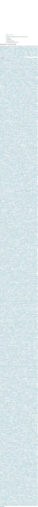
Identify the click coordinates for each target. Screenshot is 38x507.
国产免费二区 (4, 178)
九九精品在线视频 (26, 455)
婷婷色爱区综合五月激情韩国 (16, 220)
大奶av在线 (25, 200)
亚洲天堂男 (28, 483)
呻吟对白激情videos (6, 499)
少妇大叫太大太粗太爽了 (19, 455)
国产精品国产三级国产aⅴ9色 (7, 318)
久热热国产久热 (23, 265)
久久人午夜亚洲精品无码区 (14, 431)
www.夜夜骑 (36, 74)
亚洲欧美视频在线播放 (33, 263)
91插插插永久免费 (4, 254)
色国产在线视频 (34, 477)
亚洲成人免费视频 (3, 72)
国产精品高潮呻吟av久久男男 (8, 351)
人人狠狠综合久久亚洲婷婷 (11, 217)
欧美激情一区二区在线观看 (12, 496)
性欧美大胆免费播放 (13, 425)
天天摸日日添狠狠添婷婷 (23, 124)
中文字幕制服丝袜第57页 (33, 222)
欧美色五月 (12, 414)
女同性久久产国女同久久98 (5, 454)
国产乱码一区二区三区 (21, 231)
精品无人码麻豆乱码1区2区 (9, 298)
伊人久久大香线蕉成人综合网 (29, 127)
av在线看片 (19, 93)
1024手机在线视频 (3, 83)
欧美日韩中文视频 (11, 127)
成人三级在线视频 (22, 74)
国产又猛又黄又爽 (12, 281)
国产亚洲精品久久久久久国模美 (31, 255)
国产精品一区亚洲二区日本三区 (12, 306)
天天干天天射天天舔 (9, 189)
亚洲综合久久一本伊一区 (9, 241)
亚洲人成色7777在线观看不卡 (18, 62)
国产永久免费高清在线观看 (5, 347)
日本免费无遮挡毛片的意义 (24, 91)
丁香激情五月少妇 (9, 144)
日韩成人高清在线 (20, 273)
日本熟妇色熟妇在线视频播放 (30, 242)
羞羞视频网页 (16, 430)
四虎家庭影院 (12, 229)
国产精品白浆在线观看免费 (27, 442)
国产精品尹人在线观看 (30, 135)
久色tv (22, 293)
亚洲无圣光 (25, 434)
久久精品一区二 (32, 344)
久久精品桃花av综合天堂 (15, 315)
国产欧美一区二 (28, 354)
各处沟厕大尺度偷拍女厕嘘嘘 (23, 285)
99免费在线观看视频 (22, 126)
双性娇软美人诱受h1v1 (34, 286)
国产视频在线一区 (22, 228)
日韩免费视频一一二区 (23, 175)
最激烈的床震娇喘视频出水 (9, 272)
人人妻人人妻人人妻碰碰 (13, 467)
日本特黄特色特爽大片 (30, 328)
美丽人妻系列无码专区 (3, 165)
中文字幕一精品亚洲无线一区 (21, 296)
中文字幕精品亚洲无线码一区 (31, 399)
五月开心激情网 (35, 329)
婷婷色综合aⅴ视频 (23, 148)
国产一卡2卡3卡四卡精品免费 (18, 345)
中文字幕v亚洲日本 (31, 186)
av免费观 (28, 368)
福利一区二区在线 (27, 478)
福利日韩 (7, 197)
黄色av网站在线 (2, 354)
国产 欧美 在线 (5, 312)
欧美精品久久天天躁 (33, 381)
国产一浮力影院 (30, 360)
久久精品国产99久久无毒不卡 (14, 148)
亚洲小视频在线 (24, 159)
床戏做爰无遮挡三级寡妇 (11, 356)
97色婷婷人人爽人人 (28, 468)
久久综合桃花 (15, 155)
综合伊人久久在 (14, 255)
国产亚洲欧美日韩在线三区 (6, 407)
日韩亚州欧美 (32, 244)
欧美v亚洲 (20, 408)
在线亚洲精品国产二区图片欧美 (20, 102)
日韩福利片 (28, 106)
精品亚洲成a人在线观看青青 (33, 71)
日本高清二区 (23, 96)
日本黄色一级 (24, 137)
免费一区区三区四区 (20, 280)
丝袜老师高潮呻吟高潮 (8, 195)
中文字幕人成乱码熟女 (29, 297)
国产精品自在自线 (25, 421)
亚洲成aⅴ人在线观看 (23, 260)
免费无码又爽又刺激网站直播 (19, 79)
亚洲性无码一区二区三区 (15, 239)
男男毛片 (27, 291)
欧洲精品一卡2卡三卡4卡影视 (19, 391)
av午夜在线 (18, 168)
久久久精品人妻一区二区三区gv (15, 83)
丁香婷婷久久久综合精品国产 (10, 326)
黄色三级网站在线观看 (10, 484)
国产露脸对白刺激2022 (20, 70)
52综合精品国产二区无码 (9, 117)
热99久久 (1, 478)
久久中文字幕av (34, 307)
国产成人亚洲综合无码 (28, 121)
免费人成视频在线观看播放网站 (28, 464)
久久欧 (23, 339)
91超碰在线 (2, 445)
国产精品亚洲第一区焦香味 (14, 208)
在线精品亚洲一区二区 (18, 472)
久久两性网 (31, 349)
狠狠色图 (24, 291)
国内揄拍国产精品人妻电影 (27, 274)
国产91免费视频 (35, 436)
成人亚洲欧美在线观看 (24, 419)
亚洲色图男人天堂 (34, 293)
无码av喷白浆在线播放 (22, 411)
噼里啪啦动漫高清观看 (30, 68)
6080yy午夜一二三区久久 (34, 358)
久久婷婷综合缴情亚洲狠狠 (13, 153)
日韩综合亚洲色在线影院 (11, 379)
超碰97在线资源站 (11, 91)
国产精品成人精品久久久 (23, 90)
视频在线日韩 (9, 482)
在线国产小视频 (18, 372)
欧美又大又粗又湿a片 (12, 286)
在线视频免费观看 (16, 117)
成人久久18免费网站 (8, 461)
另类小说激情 (6, 429)
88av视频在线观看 (26, 302)
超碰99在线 (30, 393)
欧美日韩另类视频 (16, 276)
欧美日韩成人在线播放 (19, 349)
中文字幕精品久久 (27, 212)
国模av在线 (35, 424)
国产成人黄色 (14, 387)
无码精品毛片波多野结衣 (25, 420)
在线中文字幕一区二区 (17, 388)
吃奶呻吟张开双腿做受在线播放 (14, 382)
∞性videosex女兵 (33, 335)
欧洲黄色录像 (8, 393)
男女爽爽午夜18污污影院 (31, 351)
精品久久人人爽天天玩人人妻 (27, 307)
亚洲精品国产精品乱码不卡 (24, 138)
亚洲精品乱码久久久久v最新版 (16, 75)
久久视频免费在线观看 (26, 241)
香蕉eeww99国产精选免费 (15, 104)
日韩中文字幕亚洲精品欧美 (7, 485)
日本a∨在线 (26, 495)
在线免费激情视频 (33, 265)
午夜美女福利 (10, 498)
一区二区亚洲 (25, 245)
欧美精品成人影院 (25, 486)
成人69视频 (9, 504)
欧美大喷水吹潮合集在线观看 (4, 308)
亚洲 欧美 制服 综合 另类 (9, 339)
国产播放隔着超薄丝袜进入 (26, 441)
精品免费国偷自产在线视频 (4, 259)
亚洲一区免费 (27, 228)
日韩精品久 (32, 292)
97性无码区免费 (22, 160)
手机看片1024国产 (33, 93)
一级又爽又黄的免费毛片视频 (11, 494)
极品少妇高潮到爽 (18, 390)
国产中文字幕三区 (13, 293)
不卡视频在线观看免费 (34, 106)
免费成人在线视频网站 (17, 146)
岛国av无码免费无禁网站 (16, 265)
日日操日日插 (28, 266)
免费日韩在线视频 (4, 496)
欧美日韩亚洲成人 (15, 478)
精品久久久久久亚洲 (19, 218)
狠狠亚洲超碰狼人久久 (25, 383)
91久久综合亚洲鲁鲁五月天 (19, 261)
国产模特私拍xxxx (35, 281)
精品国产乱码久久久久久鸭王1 (14, 74)
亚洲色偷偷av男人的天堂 (20, 217)
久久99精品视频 (17, 356)
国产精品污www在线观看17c (10, 102)
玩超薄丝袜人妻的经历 (15, 389)
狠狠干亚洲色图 (27, 467)
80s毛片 (10, 111)
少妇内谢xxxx (29, 73)
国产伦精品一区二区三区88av (33, 497)
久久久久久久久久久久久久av (18, 135)
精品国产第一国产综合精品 (4, 61)
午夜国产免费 (29, 443)
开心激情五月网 (11, 146)
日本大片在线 (30, 319)
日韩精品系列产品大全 (28, 117)
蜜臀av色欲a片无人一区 (27, 293)
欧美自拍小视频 (31, 455)
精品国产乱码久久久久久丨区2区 (16, 213)
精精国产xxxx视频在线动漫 (6, 206)
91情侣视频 (4, 96)
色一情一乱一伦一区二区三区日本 (28, 221)
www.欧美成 (35, 295)
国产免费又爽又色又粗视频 (16, 128)
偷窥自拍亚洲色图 (3, 487)
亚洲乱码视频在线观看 (21, 327)
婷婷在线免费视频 (14, 366)
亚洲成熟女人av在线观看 (26, 313)
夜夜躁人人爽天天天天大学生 (10, 439)
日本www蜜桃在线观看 (34, 444)
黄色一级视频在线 (21, 164)
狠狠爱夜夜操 (34, 159)
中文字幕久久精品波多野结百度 (23, 377)
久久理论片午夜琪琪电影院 (24, 89)
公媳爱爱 (27, 276)
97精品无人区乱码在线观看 (27, 367)
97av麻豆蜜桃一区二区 (16, 319)
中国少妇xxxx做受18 (22, 432)
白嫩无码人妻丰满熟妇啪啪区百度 (9, 468)
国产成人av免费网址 (6, 403)
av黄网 (11, 454)
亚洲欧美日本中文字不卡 (21, 147)
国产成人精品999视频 (21, 167)
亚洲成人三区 (9, 335)
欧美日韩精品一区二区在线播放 (31, 482)
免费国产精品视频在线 (22, 376)
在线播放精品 (7, 313)
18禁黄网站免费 (7, 282)
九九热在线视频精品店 (4, 473)
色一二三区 (14, 361)
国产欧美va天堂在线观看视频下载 (5, 287)
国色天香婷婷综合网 (18, 473)
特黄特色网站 (30, 250)
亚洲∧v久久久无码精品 (11, 312)
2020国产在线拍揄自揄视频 (5, 452)
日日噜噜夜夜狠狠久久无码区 (31, 134)
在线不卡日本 (12, 59)
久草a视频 (33, 165)
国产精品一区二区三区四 (27, 111)
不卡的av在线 (20, 221)
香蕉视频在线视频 (6, 68)
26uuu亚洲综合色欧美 (21, 154)
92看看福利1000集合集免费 (13, 231)
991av (1, 296)
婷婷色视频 (30, 62)
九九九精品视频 (2, 339)
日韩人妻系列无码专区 (11, 381)
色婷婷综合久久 (2, 176)
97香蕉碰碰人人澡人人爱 (28, 251)
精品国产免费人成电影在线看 (27, 446)
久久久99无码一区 (27, 164)
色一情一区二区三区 (31, 471)
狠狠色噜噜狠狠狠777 (14, 164)
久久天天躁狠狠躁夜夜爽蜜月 (21, 115)
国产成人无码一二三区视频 (22, 351)
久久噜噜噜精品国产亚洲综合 (32, 94)
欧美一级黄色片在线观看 (11, 218)
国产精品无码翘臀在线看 (6, 143)
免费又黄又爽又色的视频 (7, 365)
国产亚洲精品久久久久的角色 (4, 294)
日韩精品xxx (11, 404)
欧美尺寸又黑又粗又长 (33, 439)
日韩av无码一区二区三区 (13, 464)
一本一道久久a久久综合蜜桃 (9, 62)
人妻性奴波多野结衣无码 (13, 475)
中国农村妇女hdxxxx (22, 498)
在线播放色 (26, 180)
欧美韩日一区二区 (18, 379)
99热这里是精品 (18, 451)
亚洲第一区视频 (10, 264)
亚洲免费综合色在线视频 (29, 231)
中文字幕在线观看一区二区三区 (9, 122)
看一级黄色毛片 (7, 368)
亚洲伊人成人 (3, 344)
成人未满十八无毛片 (12, 307)
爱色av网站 (24, 483)
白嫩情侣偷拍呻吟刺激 (6, 323)
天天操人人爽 (20, 274)
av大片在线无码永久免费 (8, 350)
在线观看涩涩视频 (12, 349)
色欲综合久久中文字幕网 (9, 166)
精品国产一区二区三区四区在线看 (29, 488)
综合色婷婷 (27, 453)
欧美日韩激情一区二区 (12, 245)
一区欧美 (33, 190)
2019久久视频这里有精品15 (33, 208)
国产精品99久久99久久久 (16, 422)
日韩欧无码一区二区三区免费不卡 (24, 315)
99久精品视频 (17, 229)
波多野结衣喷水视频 (28, 79)
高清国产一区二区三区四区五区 (20, 369)
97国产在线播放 (23, 106)
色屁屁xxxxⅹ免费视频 (30, 114)
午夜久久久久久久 (35, 144)
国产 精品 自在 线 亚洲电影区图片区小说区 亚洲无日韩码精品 (20, 412)
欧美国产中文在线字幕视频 (5, 229)
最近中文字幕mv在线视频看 (30, 429)
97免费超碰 (5, 218)
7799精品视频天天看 (10, 254)
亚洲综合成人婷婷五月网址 (13, 488)
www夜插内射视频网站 (31, 189)
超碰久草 (23, 451)
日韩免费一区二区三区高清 (11, 297)
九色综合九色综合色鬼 (26, 305)
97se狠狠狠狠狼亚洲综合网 (24, 222)
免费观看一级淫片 (33, 313)
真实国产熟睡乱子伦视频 (5, 349)
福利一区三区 (7, 360)
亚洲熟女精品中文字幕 (3, 79)
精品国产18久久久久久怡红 (22, 424)
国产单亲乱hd (29, 175)
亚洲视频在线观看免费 (29, 126)
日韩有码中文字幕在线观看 (13, 133)
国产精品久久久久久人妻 (30, 318)
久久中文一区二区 (13, 282)
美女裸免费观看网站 (18, 181)
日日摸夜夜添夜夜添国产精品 (25, 356)
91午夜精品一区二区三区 (26, 244)
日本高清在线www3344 (6, 441)
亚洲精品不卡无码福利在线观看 (14, 185)
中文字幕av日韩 (17, 59)
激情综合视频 (20, 64)
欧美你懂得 (18, 132)
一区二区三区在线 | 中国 (6, 315)
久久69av (13, 262)
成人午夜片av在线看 (11, 274)
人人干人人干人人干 (20, 495)
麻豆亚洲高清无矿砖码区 (33, 391)
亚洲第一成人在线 (11, 473)
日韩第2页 (22, 180)
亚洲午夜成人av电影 (23, 482)
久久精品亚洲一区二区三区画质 (17, 477)
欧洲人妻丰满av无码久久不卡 (10, 436)
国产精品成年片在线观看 (6, 317)
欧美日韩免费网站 (26, 349)
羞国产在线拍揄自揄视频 (29, 85)
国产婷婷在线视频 (29, 294)
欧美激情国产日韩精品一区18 (31, 179)
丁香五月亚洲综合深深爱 (5, 85)
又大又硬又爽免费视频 (14, 72)
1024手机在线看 (16, 250)
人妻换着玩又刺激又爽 (20, 227)
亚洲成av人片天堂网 (25, 208)
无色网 (34, 326)
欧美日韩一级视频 (21, 478)
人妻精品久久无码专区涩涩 (26, 444)
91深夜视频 (20, 441)
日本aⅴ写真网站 (13, 58)
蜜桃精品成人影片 (24, 325)
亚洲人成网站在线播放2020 (9, 442)
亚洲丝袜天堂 (16, 398)
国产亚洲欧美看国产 (33, 102)
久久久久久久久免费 (13, 147)
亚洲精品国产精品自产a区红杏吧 (19, 127)
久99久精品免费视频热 (32, 238)
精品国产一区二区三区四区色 (14, 408)
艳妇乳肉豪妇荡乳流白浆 (13, 85)
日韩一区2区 (3, 389)
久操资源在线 (7, 466)
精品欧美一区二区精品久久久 (21, 113)
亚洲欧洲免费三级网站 (27, 262)
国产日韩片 (7, 488)
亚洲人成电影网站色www (5, 464)
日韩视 (25, 365)
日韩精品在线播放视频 (19, 84)
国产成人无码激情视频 (22, 462)
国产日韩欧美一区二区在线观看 (15, 419)
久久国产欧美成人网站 (13, 167)
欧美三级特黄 (27, 80)
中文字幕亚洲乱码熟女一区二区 (5, 414)
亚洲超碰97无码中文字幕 (15, 143)
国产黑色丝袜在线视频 (11, 181)
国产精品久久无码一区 (30, 115)
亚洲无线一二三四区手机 (23, 104)
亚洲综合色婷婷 (15, 154)
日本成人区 (2, 195)
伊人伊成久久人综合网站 (13, 113)
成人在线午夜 (30, 329)
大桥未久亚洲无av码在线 (11, 503)
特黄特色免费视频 (21, 488)
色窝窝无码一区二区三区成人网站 (20, 334)
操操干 (17, 292)
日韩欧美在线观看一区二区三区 (30, 95)
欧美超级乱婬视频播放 (19, 271)
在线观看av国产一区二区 (15, 329)
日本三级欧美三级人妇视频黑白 (27, 218)
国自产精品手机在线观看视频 (5, 412)
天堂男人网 (23, 198)
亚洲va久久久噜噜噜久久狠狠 (16, 287)
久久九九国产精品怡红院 (29, 74)
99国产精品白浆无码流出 (22, 210)
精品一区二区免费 (23, 188)
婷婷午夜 (34, 296)
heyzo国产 (6, 302)
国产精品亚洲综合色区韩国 (7, 228)
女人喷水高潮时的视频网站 (9, 388)
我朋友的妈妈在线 (31, 149)
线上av (6, 207)
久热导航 (10, 266)
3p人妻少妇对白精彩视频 (26, 439)
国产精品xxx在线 (15, 410)
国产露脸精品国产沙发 (12, 328)
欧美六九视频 (28, 462)
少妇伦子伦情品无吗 (23, 229)
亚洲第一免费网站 (15, 348)
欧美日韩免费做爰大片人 (25, 82)
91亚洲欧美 (27, 102)
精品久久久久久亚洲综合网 (18, 254)
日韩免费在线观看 (31, 430)
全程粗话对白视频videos (33, 275)
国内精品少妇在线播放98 (20, 465)
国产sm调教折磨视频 (5, 404)
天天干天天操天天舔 (20, 365)
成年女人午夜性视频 (15, 170)
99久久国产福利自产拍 (30, 155)
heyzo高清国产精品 (33, 170)
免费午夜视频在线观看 (15, 238)
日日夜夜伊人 (29, 398)
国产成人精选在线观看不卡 (21, 456)
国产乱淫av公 (27, 206)
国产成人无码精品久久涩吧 (31, 90)
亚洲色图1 (11, 251)
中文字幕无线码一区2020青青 (10, 463)
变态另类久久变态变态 (6, 167)
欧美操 (10, 164)
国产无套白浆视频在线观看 (9, 434)
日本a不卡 (25, 280)
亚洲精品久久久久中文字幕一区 (16, 383)
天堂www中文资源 (26, 100)
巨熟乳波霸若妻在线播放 (15, 368)
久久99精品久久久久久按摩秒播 (20, 463)
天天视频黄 (23, 176)
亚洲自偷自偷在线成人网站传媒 (27, 284)
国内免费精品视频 (35, 175)
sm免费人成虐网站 (19, 281)
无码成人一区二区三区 (30, 450)
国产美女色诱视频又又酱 (22, 504)
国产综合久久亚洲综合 (20, 187)
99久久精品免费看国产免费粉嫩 (27, 425)
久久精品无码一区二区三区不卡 (33, 60)
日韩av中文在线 (29, 434)
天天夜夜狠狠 (17, 497)
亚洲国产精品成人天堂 (29, 404)
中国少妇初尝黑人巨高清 (21, 202)
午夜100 (6, 280)
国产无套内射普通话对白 (7, 262)
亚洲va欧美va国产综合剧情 (9, 169)
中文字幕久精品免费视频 (28, 133)
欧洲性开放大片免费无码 (25, 400)
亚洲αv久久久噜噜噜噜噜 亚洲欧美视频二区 (12, 432)
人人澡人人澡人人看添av (32, 273)
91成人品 (1, 69)
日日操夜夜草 (34, 62)
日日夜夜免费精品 (17, 201)
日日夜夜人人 (8, 58)
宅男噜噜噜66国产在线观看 (23, 471)
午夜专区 (23, 388)
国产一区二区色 (29, 477)
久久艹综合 (20, 486)
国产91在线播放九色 (30, 424)
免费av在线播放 (3, 285)
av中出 (28, 263)
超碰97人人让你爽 (33, 315)
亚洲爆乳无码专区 (29, 144)
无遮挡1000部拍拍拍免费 (32, 401)
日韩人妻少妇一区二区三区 (33, 91)
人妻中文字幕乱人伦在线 (29, 160)
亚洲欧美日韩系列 (7, 145)
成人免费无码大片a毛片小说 (23, 60)
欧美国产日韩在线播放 (9, 284)
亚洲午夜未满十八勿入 (24, 165)
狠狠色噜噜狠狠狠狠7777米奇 (6, 391)
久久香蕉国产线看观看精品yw (19, 468)
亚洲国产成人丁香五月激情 (28, 217)
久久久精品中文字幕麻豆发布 (22, 61)
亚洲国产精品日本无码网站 (30, 503)
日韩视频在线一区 (18, 105)
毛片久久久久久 (34, 251)
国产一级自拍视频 (12, 403)
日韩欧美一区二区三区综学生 (24, 476)
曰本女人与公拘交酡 (25, 275)
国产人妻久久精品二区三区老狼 (31, 63)
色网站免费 (29, 223)
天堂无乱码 (28, 265)
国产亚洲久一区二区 (20, 133)
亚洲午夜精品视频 (28, 101)
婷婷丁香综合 (19, 338)
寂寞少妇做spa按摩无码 (19, 177)
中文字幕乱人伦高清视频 (20, 387)
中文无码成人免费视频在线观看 (21, 179)
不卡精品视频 (7, 489)
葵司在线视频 (24, 295)
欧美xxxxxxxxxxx (11, 440)
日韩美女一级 (26, 62)
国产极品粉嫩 (3, 81)
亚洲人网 (14, 199)
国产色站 (36, 471)
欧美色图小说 (12, 455)
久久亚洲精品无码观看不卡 (15, 505)
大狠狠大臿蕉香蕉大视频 (6, 134)
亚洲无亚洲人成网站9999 (9, 200)
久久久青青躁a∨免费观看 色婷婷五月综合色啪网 (16, 103)
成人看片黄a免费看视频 (17, 399)
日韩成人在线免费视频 (24, 346)
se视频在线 (36, 338)
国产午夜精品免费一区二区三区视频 (21, 263)
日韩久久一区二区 (33, 379)
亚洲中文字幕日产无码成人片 (32, 492)
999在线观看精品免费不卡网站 (23, 466)
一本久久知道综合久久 (16, 401)
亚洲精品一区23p (14, 365)
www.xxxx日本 (16, 122)
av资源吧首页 (21, 397)
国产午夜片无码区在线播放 (9, 397)
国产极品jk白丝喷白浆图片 (22, 233)
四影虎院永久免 (24, 338)
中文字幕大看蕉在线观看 (34, 283)
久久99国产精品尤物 (10, 296)
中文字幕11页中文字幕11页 (28, 409)
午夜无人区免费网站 (5, 477)
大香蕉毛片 (14, 260)
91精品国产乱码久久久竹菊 (32, 378)
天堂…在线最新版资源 (29, 452)
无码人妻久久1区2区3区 (30, 252)
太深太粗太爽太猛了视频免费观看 (25, 433)
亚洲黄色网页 (24, 63)
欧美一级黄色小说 (12, 493)
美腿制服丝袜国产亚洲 (9, 212)
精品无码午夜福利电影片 (25, 344)
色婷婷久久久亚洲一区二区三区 (10, 157)
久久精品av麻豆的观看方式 (25, 213)
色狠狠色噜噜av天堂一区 (5, 292)
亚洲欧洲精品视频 (31, 359)
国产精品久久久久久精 (19, 305)
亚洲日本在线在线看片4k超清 (30, 287)
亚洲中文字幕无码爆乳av (32, 419)
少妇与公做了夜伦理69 (29, 372)
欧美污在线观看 (19, 306)
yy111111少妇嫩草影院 (14, 325)
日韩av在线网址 (5, 90)
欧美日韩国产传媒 (22, 276)
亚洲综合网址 (7, 174)
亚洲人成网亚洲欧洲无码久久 (7, 422)
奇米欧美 (14, 263)
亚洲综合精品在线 (14, 70)
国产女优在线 (9, 175)
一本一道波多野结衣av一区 (21, 255)
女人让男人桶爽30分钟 (8, 348)
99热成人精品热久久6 (21, 461)
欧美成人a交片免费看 (18, 275)
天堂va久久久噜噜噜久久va (21, 371)
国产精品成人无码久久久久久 (25, 168)
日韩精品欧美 (32, 412)
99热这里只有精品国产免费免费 (20, 80)
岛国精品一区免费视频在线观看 (19, 166)
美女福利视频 (4, 484)
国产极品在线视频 (14, 317)
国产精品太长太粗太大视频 (13, 197)
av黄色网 (3, 117)
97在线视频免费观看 (25, 169)
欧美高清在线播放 (7, 370)
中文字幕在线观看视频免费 (26, 473)
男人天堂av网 (15, 413)
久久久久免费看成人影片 (9, 154)
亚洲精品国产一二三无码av (30, 209)
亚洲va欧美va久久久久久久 (25, 136)
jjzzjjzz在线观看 (18, 361)
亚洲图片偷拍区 (22, 117)
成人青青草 (21, 111)
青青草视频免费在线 (6, 377)
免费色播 (33, 314)
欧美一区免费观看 (3, 144)
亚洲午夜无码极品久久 (8, 128)
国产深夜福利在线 (3, 149)
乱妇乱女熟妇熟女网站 (12, 456)
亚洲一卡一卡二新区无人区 (29, 157)
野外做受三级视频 (8, 462)
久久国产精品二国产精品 (22, 398)
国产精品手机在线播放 (33, 58)
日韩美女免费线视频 (15, 195)
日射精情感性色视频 (16, 423)
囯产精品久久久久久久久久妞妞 (27, 281)
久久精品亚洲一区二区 (25, 485)
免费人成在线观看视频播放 (4, 359)
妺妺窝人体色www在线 (22, 68)
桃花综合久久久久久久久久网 (23, 359)
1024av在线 (25, 135)
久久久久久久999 (32, 84)
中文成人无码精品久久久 (6, 465)
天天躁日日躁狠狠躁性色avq (20, 314)
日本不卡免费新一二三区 (29, 369)
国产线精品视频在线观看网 (28, 207)
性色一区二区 (24, 318)
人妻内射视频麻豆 (15, 461)
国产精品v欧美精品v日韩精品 (19, 112)
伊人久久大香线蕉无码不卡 (4, 371)
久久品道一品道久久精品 (22, 294)
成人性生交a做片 (24, 399)
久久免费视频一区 (6, 69)
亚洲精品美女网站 (33, 376)
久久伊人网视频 (32, 457)
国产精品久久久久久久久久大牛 (7, 376)
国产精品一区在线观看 (11, 305)
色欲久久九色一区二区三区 (33, 485)
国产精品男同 (27, 451)
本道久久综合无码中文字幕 (26, 316)
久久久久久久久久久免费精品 (13, 190)
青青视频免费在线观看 (14, 443)
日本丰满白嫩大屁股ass (28, 282)
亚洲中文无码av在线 (13, 188)
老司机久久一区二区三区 (33, 423)
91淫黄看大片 (4, 296)
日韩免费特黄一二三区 (6, 357)
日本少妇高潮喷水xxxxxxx (31, 200)
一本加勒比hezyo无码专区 (12, 291)
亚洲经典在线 (21, 392)
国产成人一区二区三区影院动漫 (9, 400)
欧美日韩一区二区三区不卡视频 (5, 209)
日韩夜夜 (29, 466)
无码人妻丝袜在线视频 (11, 79)
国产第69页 (5, 73)
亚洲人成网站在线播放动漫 (13, 424)
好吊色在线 (8, 83)
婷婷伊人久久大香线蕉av (26, 220)
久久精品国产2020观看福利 (14, 134)
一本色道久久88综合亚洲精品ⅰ (4, 59)
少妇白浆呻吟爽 (14, 73)
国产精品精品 (9, 89)
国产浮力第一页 (25, 254)
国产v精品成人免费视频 (5, 283)
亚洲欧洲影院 (18, 234)
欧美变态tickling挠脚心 (16, 264)
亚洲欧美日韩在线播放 (6, 380)
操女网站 (35, 143)
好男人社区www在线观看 (18, 169)
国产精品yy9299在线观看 (23, 69)
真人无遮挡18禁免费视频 (32, 104)
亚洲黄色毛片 (35, 156)
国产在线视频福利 (20, 429)
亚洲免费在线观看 (12, 390)
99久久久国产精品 (5, 113)
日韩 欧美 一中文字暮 (22, 144)
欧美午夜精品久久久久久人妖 (12, 94)
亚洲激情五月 (2, 282)
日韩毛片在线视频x (28, 147)
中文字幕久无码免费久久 (6, 474)
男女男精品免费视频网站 (15, 175)
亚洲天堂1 (12, 474)
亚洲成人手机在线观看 (31, 336)
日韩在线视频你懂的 (16, 111)
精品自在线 (25, 223)
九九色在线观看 (32, 407)
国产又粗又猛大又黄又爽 (12, 132)
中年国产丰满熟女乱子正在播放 (21, 158)
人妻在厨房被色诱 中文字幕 (33, 302)
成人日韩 (23, 390)
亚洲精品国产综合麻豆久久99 (23, 143)
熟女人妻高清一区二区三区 (29, 390)
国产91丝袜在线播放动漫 (7, 411)
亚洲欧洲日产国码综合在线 (13, 61)
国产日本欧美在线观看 (26, 177)
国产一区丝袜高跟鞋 (13, 292)
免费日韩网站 (25, 273)
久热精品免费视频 (13, 465)
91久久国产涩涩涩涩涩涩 (9, 273)
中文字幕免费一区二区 (22, 134)
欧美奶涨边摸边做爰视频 (34, 368)
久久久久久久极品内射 (16, 454)
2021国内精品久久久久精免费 (20, 95)
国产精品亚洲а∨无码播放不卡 (20, 157)
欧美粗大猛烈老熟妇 (30, 338)
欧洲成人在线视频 (5, 168)
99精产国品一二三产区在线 (16, 433)
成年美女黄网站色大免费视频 (26, 219)
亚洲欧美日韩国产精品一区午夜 (26, 75)
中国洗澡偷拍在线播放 (17, 63)
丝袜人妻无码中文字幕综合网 (21, 494)
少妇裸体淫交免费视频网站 (31, 232)
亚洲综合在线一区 (33, 206)
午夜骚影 (9, 255)
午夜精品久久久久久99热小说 (23, 186)
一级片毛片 (12, 457)
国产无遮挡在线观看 (6, 378)
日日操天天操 (12, 124)
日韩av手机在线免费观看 (4, 227)
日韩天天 (10, 477)
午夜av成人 (30, 165)
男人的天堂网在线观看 (15, 462)
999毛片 (20, 122)
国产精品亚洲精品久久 (28, 264)
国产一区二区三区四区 (21, 266)
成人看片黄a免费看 (15, 144)
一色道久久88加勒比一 (27, 357)
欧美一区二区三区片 (33, 220)
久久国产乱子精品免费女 (14, 380)
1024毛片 (2, 434)
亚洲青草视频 (17, 149)
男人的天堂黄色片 (16, 498)
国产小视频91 (16, 124)
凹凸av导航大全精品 (6, 492)
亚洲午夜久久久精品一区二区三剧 (18, 251)
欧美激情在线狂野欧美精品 (17, 159)
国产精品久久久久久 (15, 376)
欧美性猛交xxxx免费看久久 (7, 253)
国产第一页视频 (19, 425)
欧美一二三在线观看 (21, 453)
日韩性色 (22, 422)
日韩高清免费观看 (8, 387)
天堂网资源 (7, 456)
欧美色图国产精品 (18, 344)
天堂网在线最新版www (10, 210)
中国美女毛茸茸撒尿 (21, 348)
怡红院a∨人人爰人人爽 (12, 371)
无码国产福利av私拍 (15, 228)
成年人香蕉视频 (6, 115)
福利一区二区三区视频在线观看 (25, 83)
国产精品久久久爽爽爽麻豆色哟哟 (26, 191)
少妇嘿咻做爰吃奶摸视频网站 (23, 303)
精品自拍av (28, 58)
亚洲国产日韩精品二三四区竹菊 (10, 354)
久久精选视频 (15, 202)
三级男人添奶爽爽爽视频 (20, 253)
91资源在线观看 (6, 74)
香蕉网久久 (24, 58)
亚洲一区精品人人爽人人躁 (5, 196)
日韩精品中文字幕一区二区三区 (25, 350)
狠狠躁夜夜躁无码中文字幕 (32, 303)
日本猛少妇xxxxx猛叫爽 (12, 444)
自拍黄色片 (6, 409)
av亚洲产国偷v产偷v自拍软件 (9, 240)
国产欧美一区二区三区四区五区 (8, 451)
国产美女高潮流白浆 (34, 105)
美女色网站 (25, 443)
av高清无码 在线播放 (27, 201)
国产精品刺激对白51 (18, 316)
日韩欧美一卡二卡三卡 (21, 145)
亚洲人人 (15, 296)
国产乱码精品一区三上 (27, 496)
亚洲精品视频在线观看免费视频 (29, 387)
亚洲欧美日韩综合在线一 (14, 360)
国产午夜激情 (15, 327)
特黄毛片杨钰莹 (8, 75)
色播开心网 (33, 435)
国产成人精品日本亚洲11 (32, 505)
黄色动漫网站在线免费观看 (4, 245)
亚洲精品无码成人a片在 (16, 230)
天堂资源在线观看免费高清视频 (12, 178)
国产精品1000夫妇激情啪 (11, 112)
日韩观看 (1, 498)
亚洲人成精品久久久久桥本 (33, 138)
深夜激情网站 (5, 127)
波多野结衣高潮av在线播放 (30, 198)
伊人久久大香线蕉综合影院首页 (11, 187)
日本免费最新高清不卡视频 (24, 403)
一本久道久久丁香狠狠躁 (33, 82)
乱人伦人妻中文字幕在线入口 (13, 64)
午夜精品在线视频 (25, 361)
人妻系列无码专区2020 (32, 122)
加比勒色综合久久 (25, 393)
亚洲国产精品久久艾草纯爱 (24, 149)
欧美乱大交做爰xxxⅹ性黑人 (10, 80)
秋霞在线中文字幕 (17, 71)
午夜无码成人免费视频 (31, 361)
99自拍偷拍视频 (17, 476)
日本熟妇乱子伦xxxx (33, 241)
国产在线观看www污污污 (13, 313)
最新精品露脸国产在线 (23, 243)
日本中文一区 (33, 308)
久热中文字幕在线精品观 (29, 116)
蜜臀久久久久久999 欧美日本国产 (6, 238)
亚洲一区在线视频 (19, 137)
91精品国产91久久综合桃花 (24, 59)
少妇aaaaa (15, 273)
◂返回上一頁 (11, 34)
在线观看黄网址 (10, 221)
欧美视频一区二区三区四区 (7, 478)
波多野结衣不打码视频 (15, 482)
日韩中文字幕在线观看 (3, 486)
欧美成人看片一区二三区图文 (29, 211)
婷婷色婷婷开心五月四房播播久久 (25, 234)
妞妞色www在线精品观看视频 (9, 430)
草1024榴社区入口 (23, 499)
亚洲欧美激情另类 (31, 377)
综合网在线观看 (26, 103)
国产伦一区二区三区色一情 (28, 436)
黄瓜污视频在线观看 (6, 186)
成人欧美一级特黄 (26, 414)
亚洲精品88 (9, 73)
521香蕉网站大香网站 (10, 250)
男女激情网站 (12, 261)
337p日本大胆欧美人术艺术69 (20, 354)
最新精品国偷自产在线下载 (22, 197)
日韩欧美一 (16, 210)
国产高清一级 (33, 441)
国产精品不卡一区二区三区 (25, 407)
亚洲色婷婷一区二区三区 (8, 220)
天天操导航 (28, 376)
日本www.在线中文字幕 (26, 292)
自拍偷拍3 (22, 264)
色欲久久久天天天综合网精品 (27, 326)
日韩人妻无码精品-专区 (14, 378)
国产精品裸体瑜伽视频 (13, 323)
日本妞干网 (16, 262)
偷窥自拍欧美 (6, 498)
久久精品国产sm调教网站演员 (22, 249)
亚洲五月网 (15, 495)
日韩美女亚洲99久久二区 (24, 71)
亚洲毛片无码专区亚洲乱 (18, 445)
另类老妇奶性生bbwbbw (24, 319)
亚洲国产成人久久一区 (5, 467)
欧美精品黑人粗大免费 (24, 401)
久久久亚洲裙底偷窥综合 (4, 381)
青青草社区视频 (22, 484)
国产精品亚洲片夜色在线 (17, 339)
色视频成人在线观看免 (20, 496)
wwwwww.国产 (20, 464)
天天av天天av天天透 (7, 457)
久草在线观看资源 (16, 212)
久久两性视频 (12, 71)
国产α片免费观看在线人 (31, 61)
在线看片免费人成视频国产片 (8, 423)
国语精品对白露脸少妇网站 (19, 436)
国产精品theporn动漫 (13, 295)
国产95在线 (21, 212)
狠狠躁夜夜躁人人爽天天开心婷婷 (27, 156)
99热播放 (6, 255)
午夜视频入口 (24, 477)
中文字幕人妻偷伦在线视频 (12, 123)
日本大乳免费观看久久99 (7, 450)
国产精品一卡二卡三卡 (14, 441)
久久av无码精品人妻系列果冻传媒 (10, 158)
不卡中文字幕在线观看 (29, 484)
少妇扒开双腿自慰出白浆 (5, 111)
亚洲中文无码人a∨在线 (13, 145)
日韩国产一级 (18, 293)
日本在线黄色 (27, 145)
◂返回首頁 (7, 34)
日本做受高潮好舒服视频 (14, 492)
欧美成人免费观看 (29, 498)
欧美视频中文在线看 (32, 272)
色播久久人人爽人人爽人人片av (8, 420)
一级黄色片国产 (4, 494)
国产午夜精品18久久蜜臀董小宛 (13, 249)
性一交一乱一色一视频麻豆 (26, 379)
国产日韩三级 (35, 355)
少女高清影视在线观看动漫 (27, 64)
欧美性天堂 (14, 137)
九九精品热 (36, 377)
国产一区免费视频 (30, 298)
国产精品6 (16, 486)
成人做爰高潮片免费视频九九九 (5, 425)
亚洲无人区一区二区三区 (32, 304)
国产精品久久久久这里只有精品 (21, 328)
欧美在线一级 (10, 372)
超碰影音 (19, 325)
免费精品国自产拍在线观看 (32, 487)
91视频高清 (6, 307)
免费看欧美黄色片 (27, 283)
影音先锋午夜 (19, 94)
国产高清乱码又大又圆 (16, 222)
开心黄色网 (31, 370)
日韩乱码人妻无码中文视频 (8, 358)
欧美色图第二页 (13, 207)
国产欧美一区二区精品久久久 (32, 180)
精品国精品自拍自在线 (20, 357)
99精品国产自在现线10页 (17, 284)
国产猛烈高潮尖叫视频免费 (18, 367)
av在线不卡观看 (2, 284)
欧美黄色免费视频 (31, 146)
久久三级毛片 (6, 304)
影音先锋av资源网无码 (9, 402)
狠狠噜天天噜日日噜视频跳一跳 (5, 223)
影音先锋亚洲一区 (11, 367)
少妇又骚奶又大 (32, 70)
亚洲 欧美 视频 (32, 323)
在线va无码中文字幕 (34, 164)
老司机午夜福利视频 (16, 100)
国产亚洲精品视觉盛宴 (9, 337)
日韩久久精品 (33, 489)
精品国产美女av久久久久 (26, 381)
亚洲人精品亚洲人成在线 (28, 142)
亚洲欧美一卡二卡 (28, 286)
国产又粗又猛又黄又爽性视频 (21, 452)
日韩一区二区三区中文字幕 (24, 238)
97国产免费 (29, 489)
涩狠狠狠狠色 (22, 454)
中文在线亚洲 (8, 72)
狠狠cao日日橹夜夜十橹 (4, 264)
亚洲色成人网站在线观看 (31, 69)
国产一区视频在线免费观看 (33, 413)
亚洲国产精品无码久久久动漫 (16, 318)
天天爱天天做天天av (22, 389)
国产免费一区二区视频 (28, 454)
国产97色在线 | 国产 (30, 325)
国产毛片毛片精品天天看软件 (4, 281)
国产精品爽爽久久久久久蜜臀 (16, 219)
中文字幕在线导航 (29, 317)
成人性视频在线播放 (13, 357)
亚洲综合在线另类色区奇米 (28, 166)
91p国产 (18, 188)
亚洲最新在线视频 (35, 147)
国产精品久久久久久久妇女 (24, 370)
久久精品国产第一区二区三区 (17, 241)
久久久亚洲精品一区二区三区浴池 (28, 345)
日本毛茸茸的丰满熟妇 (5, 390)
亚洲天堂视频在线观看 (29, 494)
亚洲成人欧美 (14, 253)
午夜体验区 (12, 206)
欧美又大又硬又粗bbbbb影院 (18, 200)
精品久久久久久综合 (25, 146)
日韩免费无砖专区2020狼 (5, 408)
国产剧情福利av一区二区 (15, 450)
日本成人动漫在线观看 (11, 486)
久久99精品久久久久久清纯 (15, 243)
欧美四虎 (3, 462)
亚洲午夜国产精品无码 (6, 188)
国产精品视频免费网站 (19, 336)
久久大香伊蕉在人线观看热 (9, 63)
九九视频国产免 (25, 196)
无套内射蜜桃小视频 (32, 89)
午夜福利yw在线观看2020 (7, 243)
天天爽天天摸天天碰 (3, 356)
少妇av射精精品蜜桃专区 (17, 81)
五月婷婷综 (20, 292)
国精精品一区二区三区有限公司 (17, 335)
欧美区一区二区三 (13, 179)
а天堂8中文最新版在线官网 (24, 230)
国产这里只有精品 (8, 346)
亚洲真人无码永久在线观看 (25, 132)
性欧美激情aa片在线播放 (13, 429)
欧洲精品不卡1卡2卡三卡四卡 (11, 211)
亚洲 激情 (2, 348)
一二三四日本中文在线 (4, 472)
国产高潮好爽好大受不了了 (20, 286)
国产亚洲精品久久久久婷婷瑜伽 (23, 240)
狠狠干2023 (26, 253)
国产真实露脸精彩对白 (13, 377)
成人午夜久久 (10, 159)
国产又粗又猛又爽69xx (8, 219)
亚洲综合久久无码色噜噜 (21, 211)
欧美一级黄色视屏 (3, 369)
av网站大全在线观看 (26, 84)
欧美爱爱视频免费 (12, 275)
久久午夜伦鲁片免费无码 (22, 209)
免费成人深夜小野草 (10, 446)
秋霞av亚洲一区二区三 (22, 368)
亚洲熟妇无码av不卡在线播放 (20, 116)
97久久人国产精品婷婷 (9, 100)
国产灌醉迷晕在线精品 (9, 135)
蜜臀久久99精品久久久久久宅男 (23, 347)
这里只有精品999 (4, 263)
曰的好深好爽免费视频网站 (13, 355)
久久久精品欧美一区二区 (29, 153)
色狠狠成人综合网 (3, 95)
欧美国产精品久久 (21, 410)
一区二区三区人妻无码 (20, 282)
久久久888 (23, 81)
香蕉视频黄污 (16, 351)
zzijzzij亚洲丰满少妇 (29, 233)
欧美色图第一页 (5, 475)
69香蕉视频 (28, 202)
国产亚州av (7, 71)
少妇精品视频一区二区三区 (23, 430)
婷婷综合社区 (28, 178)
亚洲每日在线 (8, 239)
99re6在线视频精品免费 (8, 361)
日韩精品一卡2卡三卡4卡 (9, 191)
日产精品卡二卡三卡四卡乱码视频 (8, 398)
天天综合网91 (14, 435)
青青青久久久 (11, 399)
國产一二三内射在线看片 (12, 227)
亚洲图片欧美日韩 (29, 229)
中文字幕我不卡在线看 (11, 472)
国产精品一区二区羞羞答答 (12, 168)
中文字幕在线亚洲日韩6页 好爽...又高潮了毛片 (10, 114)
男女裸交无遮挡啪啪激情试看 (16, 485)
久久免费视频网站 (3, 102)
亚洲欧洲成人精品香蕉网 (31, 197)
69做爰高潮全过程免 (5, 133)
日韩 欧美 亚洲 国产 (20, 245)
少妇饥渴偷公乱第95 (28, 327)
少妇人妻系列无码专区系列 (24, 497)
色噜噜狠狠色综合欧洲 (17, 324)
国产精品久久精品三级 (17, 420)
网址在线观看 (7, 251)
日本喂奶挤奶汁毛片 (19, 307)
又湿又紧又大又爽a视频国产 (26, 337)
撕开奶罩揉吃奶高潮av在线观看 (13, 453)
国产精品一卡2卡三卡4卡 (9, 345)
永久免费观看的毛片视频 (30, 185)
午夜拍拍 (20, 196)
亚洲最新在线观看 (19, 421)
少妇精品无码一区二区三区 (18, 223)
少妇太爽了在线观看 (33, 174)
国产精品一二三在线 (13, 174)
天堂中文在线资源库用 (24, 128)
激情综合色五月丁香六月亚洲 (25, 308)
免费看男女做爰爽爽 (18, 439)
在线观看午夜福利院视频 (12, 304)
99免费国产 (28, 474)
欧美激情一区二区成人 (16, 165)
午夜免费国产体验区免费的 (11, 105)
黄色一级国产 (23, 287)
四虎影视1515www (21, 409)
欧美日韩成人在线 (19, 58)
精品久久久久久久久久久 (17, 404)
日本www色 (16, 285)
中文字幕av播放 (7, 148)
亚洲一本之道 (16, 440)
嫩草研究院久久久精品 (20, 123)
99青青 (33, 64)
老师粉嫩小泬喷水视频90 (14, 347)
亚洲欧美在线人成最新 (11, 314)
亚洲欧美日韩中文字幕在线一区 (5, 106)
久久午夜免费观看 (20, 291)
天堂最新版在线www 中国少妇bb (7, 199)
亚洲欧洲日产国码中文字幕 (23, 329)
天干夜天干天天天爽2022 (18, 302)
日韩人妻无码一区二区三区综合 (7, 265)
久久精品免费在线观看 (34, 83)
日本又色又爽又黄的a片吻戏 (22, 360)
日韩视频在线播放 (17, 484)
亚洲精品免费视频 (15, 266)
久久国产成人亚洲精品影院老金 (16, 407)
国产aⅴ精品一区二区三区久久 (14, 68)
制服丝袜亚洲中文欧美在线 (4, 424)
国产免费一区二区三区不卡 (30, 456)
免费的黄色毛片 (2, 157)
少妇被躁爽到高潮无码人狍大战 (5, 455)
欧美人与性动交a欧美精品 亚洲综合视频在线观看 (21, 272)
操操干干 (27, 148)
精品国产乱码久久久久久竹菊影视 (19, 206)
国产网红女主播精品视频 (7, 270)
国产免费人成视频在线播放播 (13, 259)
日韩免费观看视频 (8, 433)
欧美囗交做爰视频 (26, 413)
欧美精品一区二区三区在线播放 (18, 189)
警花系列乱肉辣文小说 (21, 467)
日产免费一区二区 (4, 101)
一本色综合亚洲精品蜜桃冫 (32, 249)
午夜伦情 (28, 260)
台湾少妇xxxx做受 (34, 468)
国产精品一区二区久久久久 (19, 142)
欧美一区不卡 (21, 262)
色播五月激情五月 (33, 145)
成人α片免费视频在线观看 (11, 116)
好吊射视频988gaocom (7, 505)
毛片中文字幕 (24, 297)
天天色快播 (35, 370)
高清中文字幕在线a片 (8, 125)
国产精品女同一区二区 (17, 198)
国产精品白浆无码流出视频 (22, 323)
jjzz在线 (5, 116)
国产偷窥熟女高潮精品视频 (21, 174)
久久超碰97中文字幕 (30, 295)
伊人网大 (31, 136)
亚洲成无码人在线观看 (16, 180)
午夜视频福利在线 (12, 271)
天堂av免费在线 (3, 112)
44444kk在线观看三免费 (4, 274)
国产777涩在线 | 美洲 (17, 474)
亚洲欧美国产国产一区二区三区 (23, 431)
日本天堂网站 (28, 389)
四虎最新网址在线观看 (20, 366)
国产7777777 (6, 190)
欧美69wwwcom (12, 308)
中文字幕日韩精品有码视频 (14, 303)
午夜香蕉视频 (20, 313)
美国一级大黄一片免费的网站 (31, 259)
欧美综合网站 (25, 189)
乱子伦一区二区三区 (30, 124)
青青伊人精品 (13, 483)
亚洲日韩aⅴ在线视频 (17, 400)
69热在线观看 (7, 431)
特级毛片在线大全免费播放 (14, 232)
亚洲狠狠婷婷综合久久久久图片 (10, 336)
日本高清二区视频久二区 (17, 358)
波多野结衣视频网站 (5, 153)
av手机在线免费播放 (28, 314)
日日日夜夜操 (2, 169)
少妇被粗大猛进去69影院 (15, 89)
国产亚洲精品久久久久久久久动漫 (13, 392)
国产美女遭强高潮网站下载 (17, 82)
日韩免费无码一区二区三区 (9, 198)
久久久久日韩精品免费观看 (30, 154)
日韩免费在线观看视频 (4, 84)
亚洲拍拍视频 (16, 397)
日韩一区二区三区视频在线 (5, 325)
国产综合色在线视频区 (30, 340)
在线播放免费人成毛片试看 (22, 492)
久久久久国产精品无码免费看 (18, 446)
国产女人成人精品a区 (8, 410)
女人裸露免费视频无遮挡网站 (18, 414)
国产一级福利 (3, 334)
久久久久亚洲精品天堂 (10, 476)
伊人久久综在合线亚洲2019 (14, 196)
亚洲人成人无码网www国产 (10, 369)
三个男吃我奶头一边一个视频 (30, 461)
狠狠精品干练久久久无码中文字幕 (28, 271)
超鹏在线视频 (7, 201)
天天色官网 (30, 421)
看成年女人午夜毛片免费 (23, 250)
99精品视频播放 (23, 474)
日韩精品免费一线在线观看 (7, 170)
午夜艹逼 (33, 188)
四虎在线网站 (8, 366)
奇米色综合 (22, 201)
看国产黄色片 (11, 201)
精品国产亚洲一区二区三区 (6, 104)
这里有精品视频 (19, 304)
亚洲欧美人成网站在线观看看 (24, 423)
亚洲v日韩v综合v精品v (15, 350)
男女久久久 (16, 240)
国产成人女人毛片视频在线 (24, 382)
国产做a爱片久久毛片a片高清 (22, 114)
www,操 (20, 170)
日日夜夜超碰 (16, 90)
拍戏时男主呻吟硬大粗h (6, 208)
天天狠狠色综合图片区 (21, 153)
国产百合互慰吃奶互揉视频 (25, 358)
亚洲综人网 (27, 388)
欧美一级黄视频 (20, 190)
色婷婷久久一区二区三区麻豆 (9, 445)
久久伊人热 (12, 223)
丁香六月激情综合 (10, 413)
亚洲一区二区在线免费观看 (10, 156)
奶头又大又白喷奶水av (6, 179)
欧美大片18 (15, 121)
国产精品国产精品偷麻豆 (8, 435)
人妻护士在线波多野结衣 (8, 82)
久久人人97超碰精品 (34, 101)
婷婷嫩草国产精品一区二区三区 (8, 202)
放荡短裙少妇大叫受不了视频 (5, 232)
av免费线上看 (7, 233)
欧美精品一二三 (34, 454)
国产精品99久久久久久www (16, 346)
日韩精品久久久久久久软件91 (12, 409)
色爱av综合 (26, 487)
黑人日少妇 (23, 404)
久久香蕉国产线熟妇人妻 (4, 276)
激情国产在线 (2, 466)
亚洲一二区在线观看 (22, 185)
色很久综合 (9, 207)
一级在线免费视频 (13, 283)
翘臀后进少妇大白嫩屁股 (28, 465)
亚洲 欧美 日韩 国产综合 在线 (32, 380)
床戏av (24, 429)
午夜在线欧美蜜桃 (10, 180)
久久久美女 (2, 82)
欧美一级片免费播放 (32, 431)
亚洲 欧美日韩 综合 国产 (9, 176)
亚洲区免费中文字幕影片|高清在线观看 (30, 366)
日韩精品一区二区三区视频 (20, 101)
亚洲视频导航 (36, 231)
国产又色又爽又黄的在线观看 (17, 402)
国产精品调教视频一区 (32, 420)
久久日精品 (2, 145)
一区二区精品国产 (11, 90)
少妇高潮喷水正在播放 (4, 399)
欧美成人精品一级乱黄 (17, 136)
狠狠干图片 (13, 391)
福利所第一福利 (32, 445)
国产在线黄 (27, 174)
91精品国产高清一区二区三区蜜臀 (15, 106)
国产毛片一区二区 (8, 389)
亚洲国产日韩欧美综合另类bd (15, 370)
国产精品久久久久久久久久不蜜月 (30, 167)
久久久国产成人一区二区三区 (8, 338)
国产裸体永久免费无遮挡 (29, 96)
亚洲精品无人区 (20, 413)
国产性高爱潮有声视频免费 (10, 334)
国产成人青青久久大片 (18, 156)
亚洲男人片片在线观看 (32, 128)
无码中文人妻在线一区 (11, 316)
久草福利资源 (35, 465)
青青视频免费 (30, 355)
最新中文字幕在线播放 (20, 121)
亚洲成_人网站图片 (25, 94)
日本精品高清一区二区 (4, 286)
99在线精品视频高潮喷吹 (4, 440)
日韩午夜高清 (6, 444)
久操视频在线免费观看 (30, 137)
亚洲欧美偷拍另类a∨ (13, 242)
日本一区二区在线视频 (9, 136)
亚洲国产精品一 (7, 147)
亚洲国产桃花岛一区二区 (28, 227)
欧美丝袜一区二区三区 (22, 440)
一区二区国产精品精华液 (20, 283)
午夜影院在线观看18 (30, 504)
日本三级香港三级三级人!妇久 (10, 96)
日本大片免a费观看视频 (23, 239)
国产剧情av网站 (5, 64)
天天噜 (20, 208)
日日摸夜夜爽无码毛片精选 (18, 298)
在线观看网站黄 (19, 444)
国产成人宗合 (19, 295)
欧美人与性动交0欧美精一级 (15, 92)
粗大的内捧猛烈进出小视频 (13, 186)
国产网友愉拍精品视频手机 (26, 181)
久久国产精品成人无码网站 (28, 261)
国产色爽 (31, 199)
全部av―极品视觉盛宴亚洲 (10, 149)
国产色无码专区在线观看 (23, 259)
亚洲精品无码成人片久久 (15, 60)
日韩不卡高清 (12, 487)
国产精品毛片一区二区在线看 (4, 303)
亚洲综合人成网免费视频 (13, 294)
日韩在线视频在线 (19, 483)
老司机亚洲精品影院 (15, 504)
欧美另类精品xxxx (18, 297)
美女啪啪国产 (34, 365)
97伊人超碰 (26, 391)
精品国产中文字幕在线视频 (28, 422)
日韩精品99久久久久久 (13, 115)
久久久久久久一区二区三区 (8, 121)
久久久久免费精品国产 (34, 168)
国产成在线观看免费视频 (33, 148)
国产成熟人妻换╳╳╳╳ (23, 450)
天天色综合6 (29, 72)
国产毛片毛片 (31, 254)
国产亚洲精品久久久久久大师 (28, 397)
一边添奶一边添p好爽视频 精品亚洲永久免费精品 (20, 125)
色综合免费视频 (10, 276)
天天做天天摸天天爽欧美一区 (17, 337)
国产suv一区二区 (12, 497)
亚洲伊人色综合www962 (31, 239)
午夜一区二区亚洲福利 (28, 410)
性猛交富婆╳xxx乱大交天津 (30, 158)
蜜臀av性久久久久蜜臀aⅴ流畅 (21, 252)
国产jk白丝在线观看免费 (32, 169)
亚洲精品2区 (9, 92)
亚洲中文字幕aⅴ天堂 (3, 92)
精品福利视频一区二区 (5, 271)
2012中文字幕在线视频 (11, 84)
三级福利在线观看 (31, 196)
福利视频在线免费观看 (6, 213)
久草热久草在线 (27, 70)
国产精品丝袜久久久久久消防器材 (14, 499)
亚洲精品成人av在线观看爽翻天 (10, 234)
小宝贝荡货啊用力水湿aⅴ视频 (32, 280)
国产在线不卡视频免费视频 (32, 92)
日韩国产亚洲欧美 (3, 252)
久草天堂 (36, 244)
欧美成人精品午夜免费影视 (5, 419)
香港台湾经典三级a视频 (22, 232)
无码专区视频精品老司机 (7, 483)
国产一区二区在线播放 (3, 181)
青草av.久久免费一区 (23, 340)
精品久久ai (21, 100)
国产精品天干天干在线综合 (31, 306)
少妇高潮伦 (5, 379)
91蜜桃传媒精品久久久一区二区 (23, 378)
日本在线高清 (18, 96)
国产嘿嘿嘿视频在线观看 (27, 190)
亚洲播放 (35, 68)
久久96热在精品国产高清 (30, 432)
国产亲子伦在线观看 (26, 199)
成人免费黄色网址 (27, 475)
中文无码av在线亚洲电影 (22, 72)
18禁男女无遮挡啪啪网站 (24, 505)
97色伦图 (14, 372)
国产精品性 (24, 306)
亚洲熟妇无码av (17, 457)
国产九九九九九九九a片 (25, 170)
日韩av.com (8, 487)
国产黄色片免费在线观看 (9, 138)
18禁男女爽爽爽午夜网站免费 (12, 280)
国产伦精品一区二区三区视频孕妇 (16, 393)
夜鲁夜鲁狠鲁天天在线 (32, 123)
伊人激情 (30, 240)
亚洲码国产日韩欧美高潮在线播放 (31, 334)
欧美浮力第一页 (29, 365)
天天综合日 (6, 328)
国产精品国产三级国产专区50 (14, 489)
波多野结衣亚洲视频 (27, 187)
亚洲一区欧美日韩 (33, 305)
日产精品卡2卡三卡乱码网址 (31, 113)
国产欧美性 (8, 293)
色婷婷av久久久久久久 (13, 209)
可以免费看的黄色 (18, 381)
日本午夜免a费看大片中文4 (26, 93)
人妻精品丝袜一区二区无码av (23, 355)
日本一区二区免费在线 (9, 155)
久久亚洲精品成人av (26, 472)
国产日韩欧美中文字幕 (31, 243)
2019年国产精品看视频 (28, 112)
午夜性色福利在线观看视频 (33, 276)
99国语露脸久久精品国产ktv (13, 359)
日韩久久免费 (20, 443)
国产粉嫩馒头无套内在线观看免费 (24, 195)
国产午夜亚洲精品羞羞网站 (21, 242)
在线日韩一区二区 (18, 308)
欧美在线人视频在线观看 (6, 261)
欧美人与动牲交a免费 (9, 81)
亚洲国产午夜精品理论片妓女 (18, 434)
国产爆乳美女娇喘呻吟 (5, 497)
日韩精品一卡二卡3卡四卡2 (19, 487)
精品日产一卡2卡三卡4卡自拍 (28, 392)
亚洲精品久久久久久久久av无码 (32, 210)
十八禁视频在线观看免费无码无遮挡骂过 (29, 402)
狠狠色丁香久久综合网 (25, 445)
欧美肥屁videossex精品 (18, 493)
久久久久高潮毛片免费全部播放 (11, 252)
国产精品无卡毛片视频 (26, 493)
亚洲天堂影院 (2, 148)
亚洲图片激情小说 (12, 142)
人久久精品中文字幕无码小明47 (21, 503)
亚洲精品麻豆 (33, 79)
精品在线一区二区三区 (24, 92)
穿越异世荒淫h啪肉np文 (28, 339)
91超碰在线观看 (10, 165)
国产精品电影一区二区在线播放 (30, 176)
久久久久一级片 (31, 143)
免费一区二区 (12, 160)
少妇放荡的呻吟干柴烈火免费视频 (31, 371)
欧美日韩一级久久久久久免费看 (8, 401)
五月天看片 (23, 372)
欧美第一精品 (7, 295)
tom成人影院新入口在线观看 (22, 155)
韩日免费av (26, 123)
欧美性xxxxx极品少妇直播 (26, 270)
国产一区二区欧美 (25, 304)
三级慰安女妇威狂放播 (20, 207)
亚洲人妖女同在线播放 (17, 176)
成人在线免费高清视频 (27, 435)
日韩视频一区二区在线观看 (13, 466)
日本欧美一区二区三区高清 (17, 244)
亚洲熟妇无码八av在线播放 (21, 317)
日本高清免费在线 (29, 296)
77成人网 (16, 274)
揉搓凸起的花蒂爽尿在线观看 (21, 73)
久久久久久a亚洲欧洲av (7, 443)
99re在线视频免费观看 (10, 285)
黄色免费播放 (5, 453)
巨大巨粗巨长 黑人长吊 (26, 335)
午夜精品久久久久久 (20, 435)
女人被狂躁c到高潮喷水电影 (26, 105)
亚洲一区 (28, 323)
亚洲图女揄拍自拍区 (34, 181)
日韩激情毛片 (18, 403)
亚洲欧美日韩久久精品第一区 (8, 324)
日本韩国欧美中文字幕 (8, 137)
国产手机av (25, 298)
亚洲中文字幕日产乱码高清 (7, 230)
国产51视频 (18, 260)
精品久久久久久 (27, 348)
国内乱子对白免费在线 (11, 177)
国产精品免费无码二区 (21, 85)
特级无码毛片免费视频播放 (6, 60)
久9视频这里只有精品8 (19, 312)
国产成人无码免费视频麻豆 (7, 383)
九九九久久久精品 (13, 452)
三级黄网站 (15, 338)
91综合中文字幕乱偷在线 (23, 489)
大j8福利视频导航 (17, 91)
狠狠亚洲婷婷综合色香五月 (14, 126)
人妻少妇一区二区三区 (16, 138)
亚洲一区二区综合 (3, 75)
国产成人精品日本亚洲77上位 (23, 380)
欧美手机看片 (10, 263)
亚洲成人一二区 (6, 355)
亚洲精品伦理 (25, 336)
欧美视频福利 (8, 95)
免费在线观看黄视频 (28, 463)
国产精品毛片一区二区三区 (6, 70)
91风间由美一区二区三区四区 (24, 457)
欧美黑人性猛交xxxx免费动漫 (10, 344)
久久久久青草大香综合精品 (11, 101)
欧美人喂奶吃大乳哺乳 (4, 231)
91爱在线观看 (34, 75)
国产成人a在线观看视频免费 (13, 69)
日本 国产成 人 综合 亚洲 (33, 382)
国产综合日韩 (29, 159)
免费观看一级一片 (29, 188)
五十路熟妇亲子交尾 (7, 329)
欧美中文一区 (13, 95)
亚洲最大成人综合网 (15, 411)
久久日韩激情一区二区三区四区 (8, 319)
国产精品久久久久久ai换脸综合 (11, 421)
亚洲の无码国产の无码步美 (32, 125)
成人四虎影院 (6, 340)
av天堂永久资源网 (16, 471)
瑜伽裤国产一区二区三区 (27, 312)
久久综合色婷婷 (15, 221)
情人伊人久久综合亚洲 (19, 199)
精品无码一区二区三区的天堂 (27, 408)
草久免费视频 (17, 160)
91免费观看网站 (32, 350)
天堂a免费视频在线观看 (34, 81)
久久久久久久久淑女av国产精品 (16, 270)
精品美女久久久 (9, 260)
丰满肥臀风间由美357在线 (9, 495)
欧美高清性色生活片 (5, 275)
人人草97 (1, 378)
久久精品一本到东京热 (20, 475)
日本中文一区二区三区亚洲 (21, 178)
